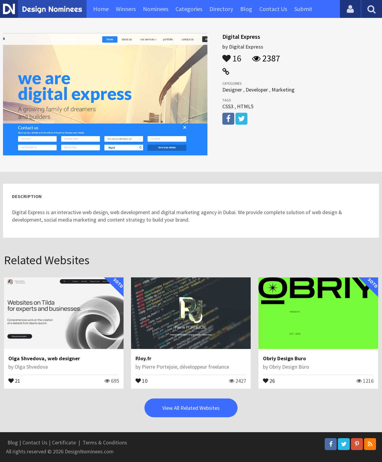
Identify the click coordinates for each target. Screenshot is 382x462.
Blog (246, 9)
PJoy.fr (143, 358)
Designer (232, 89)
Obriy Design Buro (284, 358)
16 (231, 55)
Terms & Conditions (105, 442)
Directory (221, 9)
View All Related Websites (191, 407)
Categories (188, 9)
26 (269, 380)
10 (141, 380)
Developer (257, 89)
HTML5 (245, 106)
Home (101, 9)
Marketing (283, 89)
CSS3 (227, 106)
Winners (126, 9)
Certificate (64, 442)
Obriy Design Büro (289, 366)
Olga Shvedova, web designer (44, 358)
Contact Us (273, 9)
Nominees (155, 9)
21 (14, 380)
